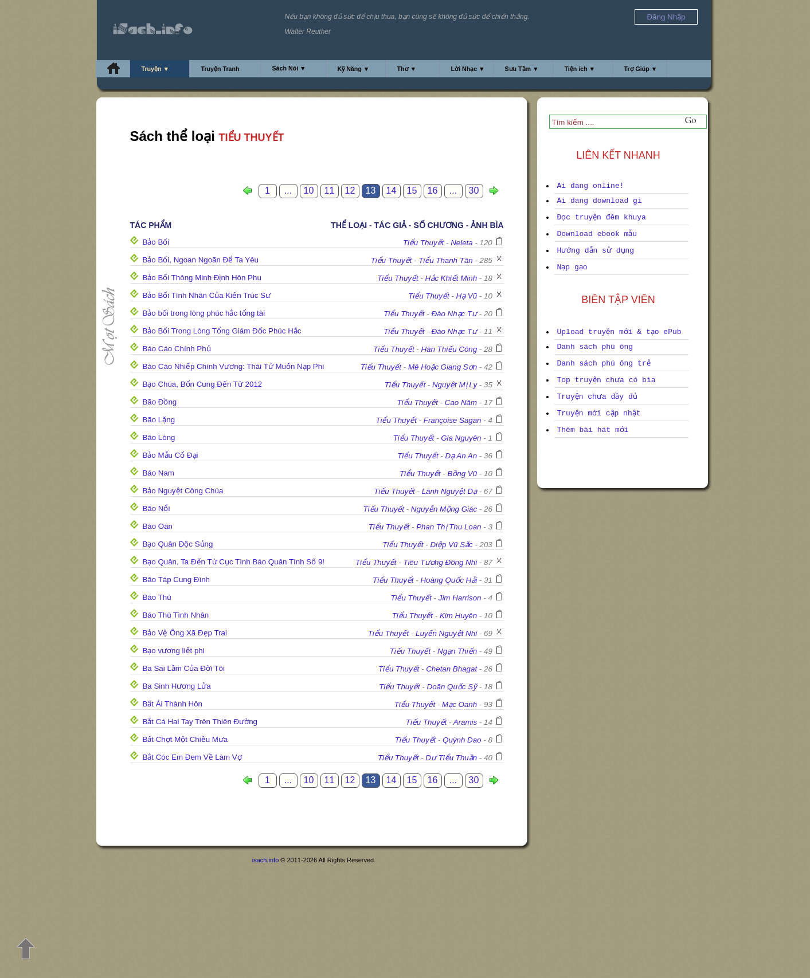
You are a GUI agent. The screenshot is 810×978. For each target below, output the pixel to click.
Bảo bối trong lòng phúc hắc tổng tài (203, 313)
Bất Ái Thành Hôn (172, 704)
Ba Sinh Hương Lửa (176, 686)
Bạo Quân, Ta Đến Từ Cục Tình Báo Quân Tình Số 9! (233, 561)
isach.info (265, 860)
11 (329, 190)
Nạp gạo (572, 267)
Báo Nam (158, 473)
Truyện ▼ (156, 68)
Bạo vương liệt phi (173, 650)
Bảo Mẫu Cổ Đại (170, 455)
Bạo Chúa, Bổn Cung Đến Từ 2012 (202, 384)
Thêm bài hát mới (593, 430)
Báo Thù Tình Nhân (175, 615)
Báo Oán (157, 526)
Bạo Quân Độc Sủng (177, 544)
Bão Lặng (158, 419)
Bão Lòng (158, 437)
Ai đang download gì (599, 201)
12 (350, 190)
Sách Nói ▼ (289, 68)
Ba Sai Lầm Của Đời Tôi (183, 668)
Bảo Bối (155, 242)
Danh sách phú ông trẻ (604, 363)
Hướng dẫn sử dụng (596, 250)
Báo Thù (156, 597)
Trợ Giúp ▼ (641, 68)
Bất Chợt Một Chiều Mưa (185, 739)
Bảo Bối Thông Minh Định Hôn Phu (201, 277)
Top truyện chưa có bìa (606, 380)
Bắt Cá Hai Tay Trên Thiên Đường (199, 721)
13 (371, 190)
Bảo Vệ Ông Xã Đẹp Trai (184, 633)
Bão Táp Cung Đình (176, 579)
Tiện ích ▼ (580, 68)
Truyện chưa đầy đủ (597, 396)
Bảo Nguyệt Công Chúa (182, 490)
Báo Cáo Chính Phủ (176, 348)
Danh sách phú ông (595, 347)
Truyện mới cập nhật (599, 413)
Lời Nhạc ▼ (468, 68)
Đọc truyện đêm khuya (601, 217)
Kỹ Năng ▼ (354, 68)
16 (433, 190)
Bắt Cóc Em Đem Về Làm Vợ (191, 757)
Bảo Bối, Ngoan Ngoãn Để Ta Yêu (200, 260)
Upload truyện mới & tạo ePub (619, 332)
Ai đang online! (590, 186)
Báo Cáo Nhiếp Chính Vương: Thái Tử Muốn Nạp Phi (233, 366)
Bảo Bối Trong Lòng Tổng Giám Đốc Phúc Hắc (221, 331)
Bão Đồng (159, 402)
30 (474, 190)
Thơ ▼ (407, 68)
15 (412, 190)
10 (309, 190)
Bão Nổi (156, 508)
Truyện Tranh (220, 68)
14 (391, 190)
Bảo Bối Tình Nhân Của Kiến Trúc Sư (206, 295)
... (288, 190)
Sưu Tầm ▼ (522, 68)
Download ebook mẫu (597, 234)
